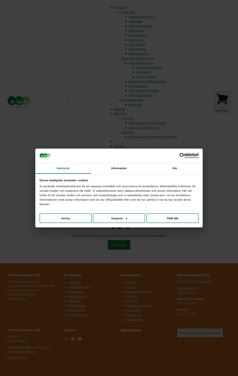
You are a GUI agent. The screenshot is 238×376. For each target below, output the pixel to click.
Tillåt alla (172, 218)
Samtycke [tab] (63, 168)
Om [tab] (174, 168)
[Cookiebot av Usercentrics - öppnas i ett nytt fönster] (182, 156)
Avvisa (65, 218)
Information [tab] (119, 168)
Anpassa (119, 218)
